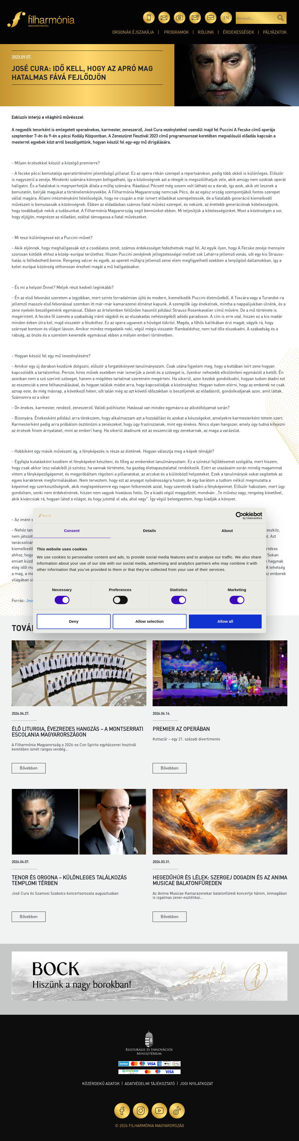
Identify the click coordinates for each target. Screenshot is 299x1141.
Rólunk (206, 32)
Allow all (225, 621)
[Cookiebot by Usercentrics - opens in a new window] (239, 516)
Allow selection (149, 621)
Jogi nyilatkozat (196, 1083)
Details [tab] (149, 530)
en (226, 17)
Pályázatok (275, 32)
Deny (74, 621)
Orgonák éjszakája (133, 32)
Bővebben (29, 768)
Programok (176, 32)
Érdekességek (238, 32)
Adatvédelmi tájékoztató (150, 1083)
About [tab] (227, 530)
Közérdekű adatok (101, 1083)
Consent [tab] (72, 530)
